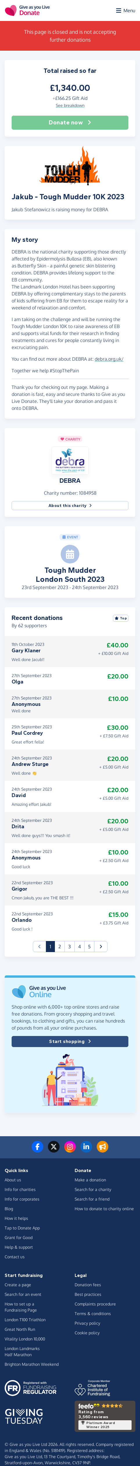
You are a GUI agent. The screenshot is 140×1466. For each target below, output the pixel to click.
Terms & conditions (93, 1313)
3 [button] (69, 946)
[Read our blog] (102, 1150)
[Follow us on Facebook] (37, 1150)
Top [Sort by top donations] (120, 618)
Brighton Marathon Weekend (32, 1364)
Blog (9, 1208)
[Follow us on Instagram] (70, 1150)
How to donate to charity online (104, 1208)
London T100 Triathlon (25, 1319)
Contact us (15, 1256)
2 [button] (59, 946)
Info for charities (20, 1189)
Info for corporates (22, 1199)
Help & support (19, 1247)
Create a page (18, 1284)
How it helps (16, 1218)
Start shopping (70, 1041)
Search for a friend (92, 1199)
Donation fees (88, 1284)
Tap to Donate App (22, 1227)
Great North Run (20, 1329)
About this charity (70, 506)
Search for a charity (93, 1189)
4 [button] (79, 946)
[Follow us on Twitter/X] (54, 1150)
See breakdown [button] (70, 105)
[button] (69, 460)
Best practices (88, 1294)
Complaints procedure (95, 1303)
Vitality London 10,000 (25, 1338)
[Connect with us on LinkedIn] (86, 1150)
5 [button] (89, 946)
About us (13, 1179)
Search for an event (23, 1294)
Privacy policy (87, 1323)
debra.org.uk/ (109, 359)
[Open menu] (125, 10)
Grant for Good (19, 1237)
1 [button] (52, 946)
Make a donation (90, 1179)
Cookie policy (87, 1332)
